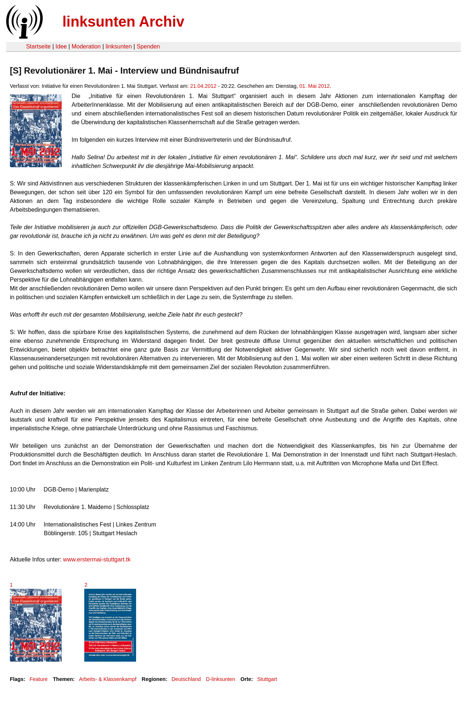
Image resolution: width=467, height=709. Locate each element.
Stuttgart (267, 679)
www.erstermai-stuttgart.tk (97, 559)
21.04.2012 (203, 86)
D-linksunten (220, 679)
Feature (39, 679)
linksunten (118, 46)
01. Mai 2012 (315, 86)
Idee (61, 46)
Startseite (38, 46)
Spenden (148, 46)
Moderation (86, 46)
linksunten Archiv (123, 21)
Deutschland (186, 679)
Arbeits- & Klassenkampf (107, 679)
